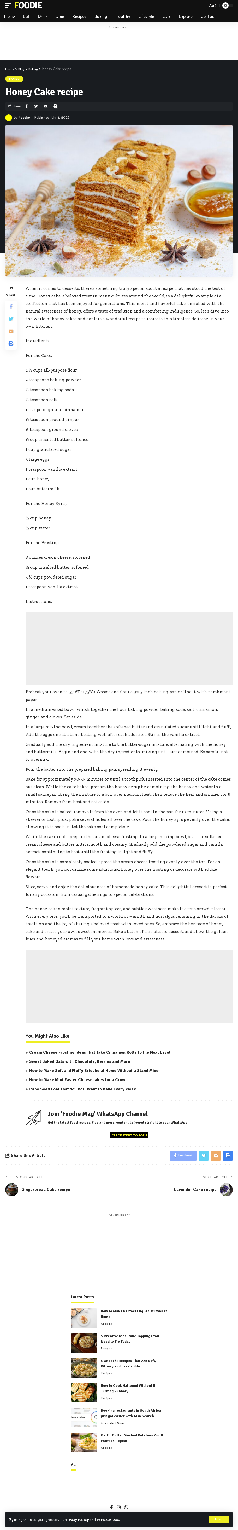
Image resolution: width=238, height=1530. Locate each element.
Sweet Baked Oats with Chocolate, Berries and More (79, 1061)
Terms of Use (110, 1519)
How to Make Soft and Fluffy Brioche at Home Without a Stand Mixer (94, 1070)
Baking (14, 78)
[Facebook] (111, 1509)
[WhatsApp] (126, 1509)
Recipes (106, 1324)
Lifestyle (107, 1424)
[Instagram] (118, 1509)
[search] (202, 5)
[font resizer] (212, 5)
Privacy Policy (76, 1519)
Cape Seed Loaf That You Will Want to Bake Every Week (82, 1089)
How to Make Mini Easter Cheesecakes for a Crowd (78, 1079)
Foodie (28, 5)
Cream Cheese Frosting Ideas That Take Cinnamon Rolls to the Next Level (100, 1052)
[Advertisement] (119, 43)
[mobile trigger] (9, 5)
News (121, 1424)
